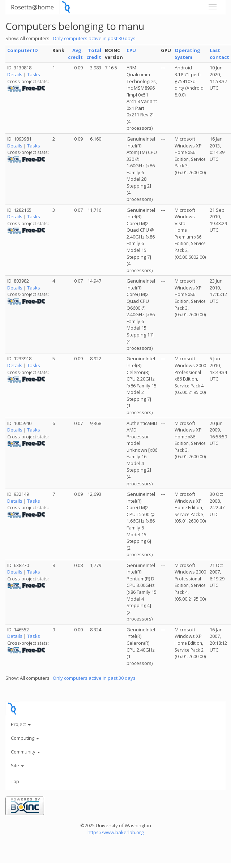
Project (21, 724)
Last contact (219, 53)
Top (15, 781)
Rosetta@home (32, 7)
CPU (131, 50)
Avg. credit (75, 53)
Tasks (33, 74)
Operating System (187, 53)
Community (25, 751)
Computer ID (22, 50)
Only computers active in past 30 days (94, 38)
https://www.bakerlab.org (115, 832)
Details (14, 74)
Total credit (93, 53)
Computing (25, 738)
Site (17, 765)
